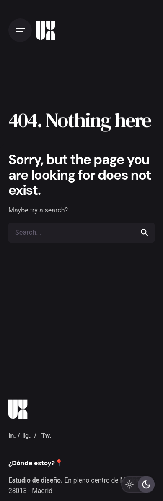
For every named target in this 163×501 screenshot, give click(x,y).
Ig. (27, 436)
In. (12, 436)
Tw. (46, 436)
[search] (145, 233)
